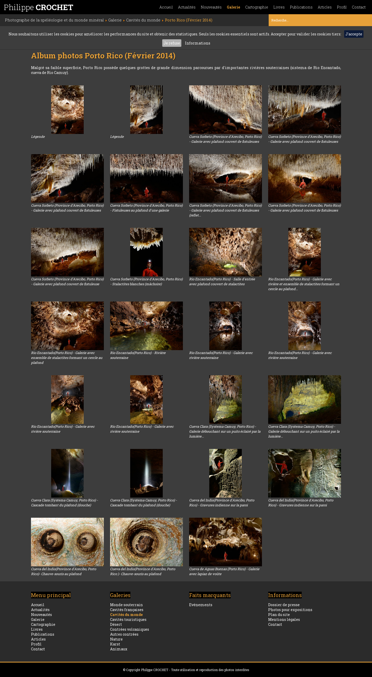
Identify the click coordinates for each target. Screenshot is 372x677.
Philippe (38, 7)
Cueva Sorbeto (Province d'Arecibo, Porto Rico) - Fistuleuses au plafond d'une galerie (146, 208)
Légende (38, 136)
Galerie (233, 7)
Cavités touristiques (128, 619)
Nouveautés (211, 7)
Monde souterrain (126, 604)
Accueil (166, 7)
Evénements (200, 604)
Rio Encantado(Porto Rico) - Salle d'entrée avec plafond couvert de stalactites (222, 281)
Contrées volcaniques (129, 629)
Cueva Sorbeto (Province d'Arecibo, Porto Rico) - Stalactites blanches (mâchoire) (146, 281)
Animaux (118, 648)
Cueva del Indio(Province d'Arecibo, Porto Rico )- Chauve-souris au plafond (142, 571)
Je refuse (172, 43)
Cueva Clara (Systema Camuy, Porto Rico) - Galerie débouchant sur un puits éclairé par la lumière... (224, 431)
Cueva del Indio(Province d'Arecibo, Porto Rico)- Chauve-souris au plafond (63, 571)
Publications (301, 7)
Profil (342, 7)
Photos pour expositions (290, 609)
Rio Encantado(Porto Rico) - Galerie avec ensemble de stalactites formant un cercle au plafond (66, 357)
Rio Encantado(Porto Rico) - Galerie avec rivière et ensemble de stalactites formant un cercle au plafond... (303, 284)
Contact (359, 7)
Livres (279, 7)
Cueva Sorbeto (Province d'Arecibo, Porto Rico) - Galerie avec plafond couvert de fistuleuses (225, 139)
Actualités (187, 7)
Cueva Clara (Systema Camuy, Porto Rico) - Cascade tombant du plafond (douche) (64, 502)
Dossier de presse (284, 604)
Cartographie (256, 7)
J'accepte (353, 34)
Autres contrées (124, 634)
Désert (116, 624)
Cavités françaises (126, 609)
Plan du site (279, 614)
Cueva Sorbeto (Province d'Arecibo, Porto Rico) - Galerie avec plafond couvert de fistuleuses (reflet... (225, 210)
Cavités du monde (126, 614)
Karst (115, 644)
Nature (116, 639)
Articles (325, 7)
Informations (197, 43)
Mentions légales (284, 619)
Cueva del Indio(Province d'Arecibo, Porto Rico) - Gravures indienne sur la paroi (221, 502)
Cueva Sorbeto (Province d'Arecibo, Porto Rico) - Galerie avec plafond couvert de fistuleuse (67, 281)
